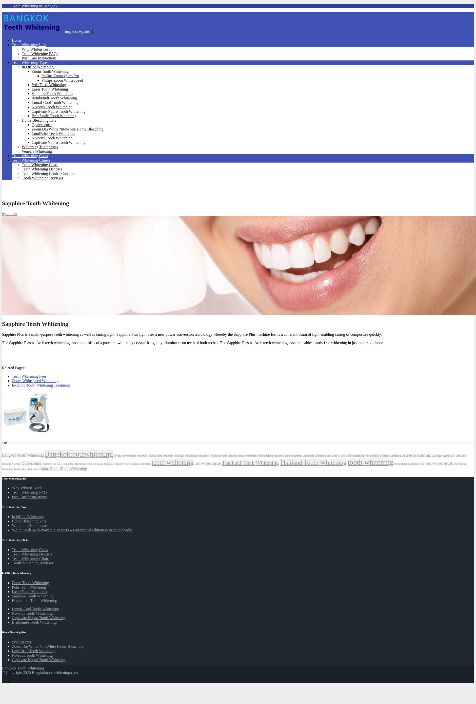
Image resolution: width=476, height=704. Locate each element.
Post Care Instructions (39, 58)
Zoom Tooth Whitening (50, 71)
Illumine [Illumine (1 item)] (374, 455)
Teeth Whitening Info (29, 45)
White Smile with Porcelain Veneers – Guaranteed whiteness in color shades (72, 530)
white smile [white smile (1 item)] (33, 469)
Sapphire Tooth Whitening (52, 94)
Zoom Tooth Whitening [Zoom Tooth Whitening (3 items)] (68, 468)
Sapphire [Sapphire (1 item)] (109, 464)
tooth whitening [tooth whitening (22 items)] (370, 462)
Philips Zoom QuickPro (60, 76)
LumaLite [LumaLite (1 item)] (461, 455)
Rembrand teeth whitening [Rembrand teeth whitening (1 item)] (89, 464)
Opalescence (42, 125)
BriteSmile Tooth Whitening (54, 116)
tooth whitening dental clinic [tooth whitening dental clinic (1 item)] (409, 464)
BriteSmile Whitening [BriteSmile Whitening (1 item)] (314, 455)
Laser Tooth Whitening (50, 89)
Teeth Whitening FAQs (40, 54)
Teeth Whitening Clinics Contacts (48, 173)
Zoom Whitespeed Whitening (35, 381)
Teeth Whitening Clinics (31, 160)
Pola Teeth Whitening (49, 85)
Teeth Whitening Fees (29, 376)
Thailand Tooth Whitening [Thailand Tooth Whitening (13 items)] (313, 462)
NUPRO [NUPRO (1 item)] (16, 464)
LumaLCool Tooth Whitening (55, 102)
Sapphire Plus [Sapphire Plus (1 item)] (122, 464)
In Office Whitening (38, 67)
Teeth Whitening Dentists (42, 169)
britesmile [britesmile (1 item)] (204, 455)
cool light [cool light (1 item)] (332, 455)
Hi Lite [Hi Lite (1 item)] (341, 455)
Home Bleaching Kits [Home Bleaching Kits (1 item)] (357, 455)
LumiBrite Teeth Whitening (53, 133)
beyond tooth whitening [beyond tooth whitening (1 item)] (160, 455)
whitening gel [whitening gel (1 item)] (460, 464)
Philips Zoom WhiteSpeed (62, 80)
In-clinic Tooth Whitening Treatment (41, 385)
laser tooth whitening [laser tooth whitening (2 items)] (416, 455)
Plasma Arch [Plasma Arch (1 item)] (49, 464)
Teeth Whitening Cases (40, 165)
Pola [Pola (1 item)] (59, 464)
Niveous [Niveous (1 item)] (6, 464)
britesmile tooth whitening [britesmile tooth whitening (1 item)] (287, 455)
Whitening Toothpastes (40, 147)
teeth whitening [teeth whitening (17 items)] (173, 462)
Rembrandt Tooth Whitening (54, 98)
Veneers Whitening (37, 151)
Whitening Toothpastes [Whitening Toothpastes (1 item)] (14, 469)
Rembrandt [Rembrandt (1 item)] (68, 464)
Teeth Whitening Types (30, 62)
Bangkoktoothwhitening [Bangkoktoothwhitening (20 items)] (79, 454)
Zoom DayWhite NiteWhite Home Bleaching (67, 129)
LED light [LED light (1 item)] (437, 455)
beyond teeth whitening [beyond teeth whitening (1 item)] (135, 455)
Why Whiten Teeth (37, 49)
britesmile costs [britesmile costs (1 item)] (219, 455)
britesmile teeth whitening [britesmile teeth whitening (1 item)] (259, 455)
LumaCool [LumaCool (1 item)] (449, 455)
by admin (9, 214)
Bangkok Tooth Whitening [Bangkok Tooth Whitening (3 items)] (23, 455)
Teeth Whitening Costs (30, 156)
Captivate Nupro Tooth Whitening (58, 111)
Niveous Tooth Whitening (52, 107)
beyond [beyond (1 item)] (118, 455)
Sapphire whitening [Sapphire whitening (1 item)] (140, 464)
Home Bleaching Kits (39, 120)
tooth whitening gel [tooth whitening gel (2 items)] (438, 463)
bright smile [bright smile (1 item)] (191, 455)
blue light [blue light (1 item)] (179, 455)
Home (16, 40)
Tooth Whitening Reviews (42, 178)
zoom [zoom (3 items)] (44, 468)
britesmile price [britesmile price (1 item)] (236, 455)
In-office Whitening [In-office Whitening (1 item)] (390, 455)
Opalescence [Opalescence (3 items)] (32, 463)
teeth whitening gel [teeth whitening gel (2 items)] (208, 463)
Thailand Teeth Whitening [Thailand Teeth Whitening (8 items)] (250, 463)
